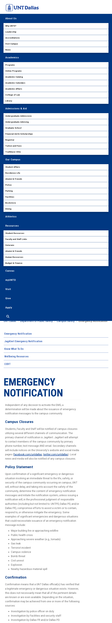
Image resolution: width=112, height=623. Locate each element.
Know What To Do (13, 348)
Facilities (9, 197)
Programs (10, 65)
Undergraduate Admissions (18, 116)
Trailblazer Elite (13, 152)
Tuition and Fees (13, 146)
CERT (7, 364)
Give (8, 298)
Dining (8, 209)
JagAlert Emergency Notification (23, 341)
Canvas (9, 270)
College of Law (12, 95)
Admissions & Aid (16, 108)
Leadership (10, 32)
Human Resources (14, 257)
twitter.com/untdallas (55, 454)
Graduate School (13, 128)
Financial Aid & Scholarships (19, 134)
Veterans (9, 245)
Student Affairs (12, 167)
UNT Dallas (10, 321)
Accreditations (12, 38)
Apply (8, 307)
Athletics (11, 216)
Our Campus (12, 159)
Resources (12, 225)
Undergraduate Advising (17, 122)
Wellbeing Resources (16, 356)
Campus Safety (66, 321)
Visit (8, 289)
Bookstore (10, 203)
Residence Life (12, 173)
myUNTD (10, 280)
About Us (11, 18)
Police (8, 185)
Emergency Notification (18, 333)
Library (8, 101)
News (8, 50)
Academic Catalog (14, 77)
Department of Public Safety (36, 321)
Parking (9, 191)
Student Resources (14, 233)
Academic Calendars (15, 83)
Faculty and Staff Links (16, 239)
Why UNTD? (10, 26)
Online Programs (13, 71)
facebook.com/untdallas (28, 454)
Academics (12, 57)
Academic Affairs (13, 89)
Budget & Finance (13, 263)
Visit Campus (11, 44)
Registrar (9, 140)
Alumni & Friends (13, 179)
